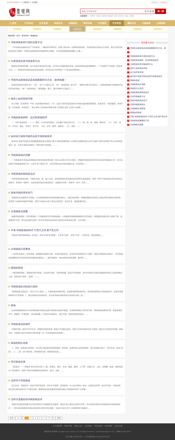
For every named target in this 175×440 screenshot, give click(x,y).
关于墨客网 (57, 426)
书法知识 (17, 29)
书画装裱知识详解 (137, 84)
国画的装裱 (135, 80)
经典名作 (58, 23)
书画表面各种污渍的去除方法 (142, 56)
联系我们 (164, 2)
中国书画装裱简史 (137, 104)
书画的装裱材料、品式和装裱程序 (144, 60)
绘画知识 (37, 29)
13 (128, 96)
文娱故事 (146, 23)
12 (128, 92)
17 (128, 113)
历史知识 (158, 29)
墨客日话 (131, 23)
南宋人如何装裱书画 (138, 68)
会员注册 (118, 426)
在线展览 (73, 23)
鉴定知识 (98, 29)
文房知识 (57, 29)
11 (128, 88)
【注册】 (34, 2)
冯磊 (126, 16)
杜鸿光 (121, 16)
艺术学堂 (116, 23)
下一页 (51, 418)
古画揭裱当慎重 (136, 125)
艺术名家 (43, 23)
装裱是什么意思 (136, 88)
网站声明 (68, 426)
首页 (14, 23)
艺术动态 (29, 23)
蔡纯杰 (104, 16)
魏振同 (110, 16)
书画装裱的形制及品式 (139, 92)
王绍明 (131, 16)
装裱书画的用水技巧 (138, 100)
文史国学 (102, 23)
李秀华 (92, 16)
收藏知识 (118, 29)
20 (128, 125)
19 (128, 121)
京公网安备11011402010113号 (97, 437)
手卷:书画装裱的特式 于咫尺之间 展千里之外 (148, 117)
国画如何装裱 (135, 113)
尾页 (59, 418)
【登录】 (26, 2)
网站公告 (78, 426)
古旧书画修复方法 (137, 96)
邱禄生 (98, 16)
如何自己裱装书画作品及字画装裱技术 (146, 76)
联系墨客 (108, 426)
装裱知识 (77, 29)
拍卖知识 (138, 29)
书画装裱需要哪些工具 (139, 121)
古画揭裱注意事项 (137, 109)
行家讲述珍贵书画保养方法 (141, 64)
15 (128, 105)
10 (128, 84)
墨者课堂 (25, 36)
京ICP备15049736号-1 (74, 437)
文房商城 (160, 23)
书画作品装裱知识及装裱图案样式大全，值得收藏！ (147, 48)
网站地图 (98, 426)
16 (128, 109)
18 (128, 117)
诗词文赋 (87, 23)
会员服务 (88, 426)
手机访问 (154, 2)
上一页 (20, 418)
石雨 (116, 16)
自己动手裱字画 (136, 72)
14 (128, 100)
